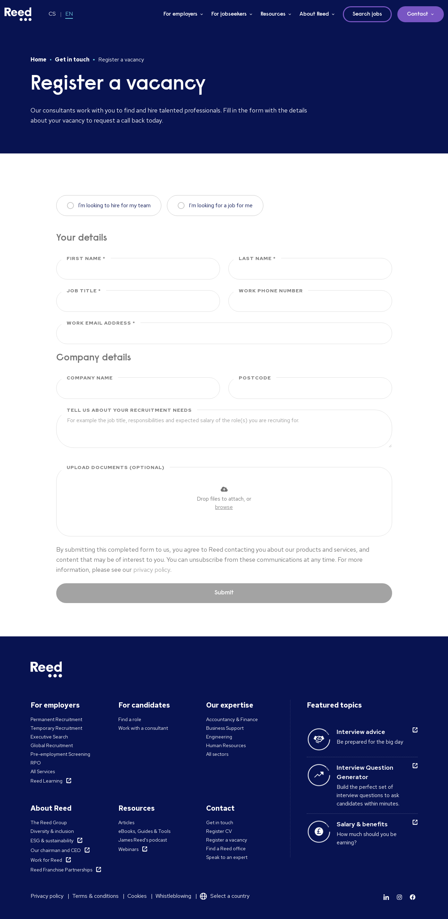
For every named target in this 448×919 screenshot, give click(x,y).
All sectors (217, 754)
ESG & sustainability (52, 840)
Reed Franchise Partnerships (61, 870)
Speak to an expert (226, 857)
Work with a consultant (143, 728)
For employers (180, 14)
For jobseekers (229, 14)
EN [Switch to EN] (69, 13)
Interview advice (361, 732)
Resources (273, 14)
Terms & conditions (95, 896)
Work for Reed (46, 860)
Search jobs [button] (367, 14)
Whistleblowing (173, 896)
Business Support (225, 728)
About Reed (314, 14)
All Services (43, 771)
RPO (36, 763)
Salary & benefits (362, 824)
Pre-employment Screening (60, 754)
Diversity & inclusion (52, 831)
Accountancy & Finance (232, 719)
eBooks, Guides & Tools (144, 831)
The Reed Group (49, 822)
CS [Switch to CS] (52, 13)
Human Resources (226, 745)
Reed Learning (46, 781)
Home (39, 59)
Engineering (219, 737)
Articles (126, 822)
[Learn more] (386, 897)
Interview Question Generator (365, 772)
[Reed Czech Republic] (18, 14)
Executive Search (49, 737)
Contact (417, 14)
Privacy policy (47, 896)
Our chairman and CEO (56, 850)
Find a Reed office (226, 848)
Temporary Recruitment (56, 728)
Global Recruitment (52, 745)
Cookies (137, 896)
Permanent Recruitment (56, 719)
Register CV (219, 831)
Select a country (230, 896)
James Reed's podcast (142, 840)
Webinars (128, 849)
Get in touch (72, 59)
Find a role (129, 719)
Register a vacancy (226, 840)
